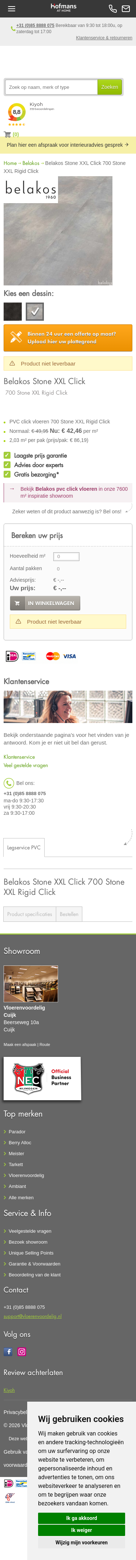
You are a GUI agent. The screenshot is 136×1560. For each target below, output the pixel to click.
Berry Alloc (20, 1142)
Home (10, 162)
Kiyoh (9, 1390)
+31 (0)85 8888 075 (35, 25)
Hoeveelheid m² (27, 556)
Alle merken (21, 1197)
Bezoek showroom (28, 1242)
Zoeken (109, 87)
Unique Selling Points (31, 1253)
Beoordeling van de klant (35, 1274)
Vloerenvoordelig (26, 1175)
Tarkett (16, 1164)
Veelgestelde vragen (30, 1231)
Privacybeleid (19, 1412)
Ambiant (17, 1186)
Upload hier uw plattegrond (72, 337)
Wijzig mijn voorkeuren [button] (81, 1542)
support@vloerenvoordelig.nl (33, 1316)
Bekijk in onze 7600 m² (74, 492)
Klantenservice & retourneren (104, 37)
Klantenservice (19, 756)
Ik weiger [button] (81, 1530)
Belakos (31, 162)
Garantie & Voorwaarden (34, 1264)
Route (45, 1044)
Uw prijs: (23, 588)
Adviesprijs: (23, 580)
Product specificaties (29, 914)
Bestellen (69, 914)
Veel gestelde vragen (26, 765)
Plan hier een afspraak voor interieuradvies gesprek (68, 145)
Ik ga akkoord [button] (81, 1518)
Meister (16, 1153)
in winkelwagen (51, 603)
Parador (17, 1131)
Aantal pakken (26, 568)
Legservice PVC (24, 847)
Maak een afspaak (20, 1044)
